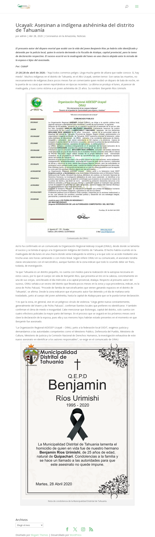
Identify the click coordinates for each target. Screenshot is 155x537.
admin (23, 36)
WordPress (75, 535)
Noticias (81, 36)
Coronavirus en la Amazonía (60, 36)
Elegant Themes (39, 535)
